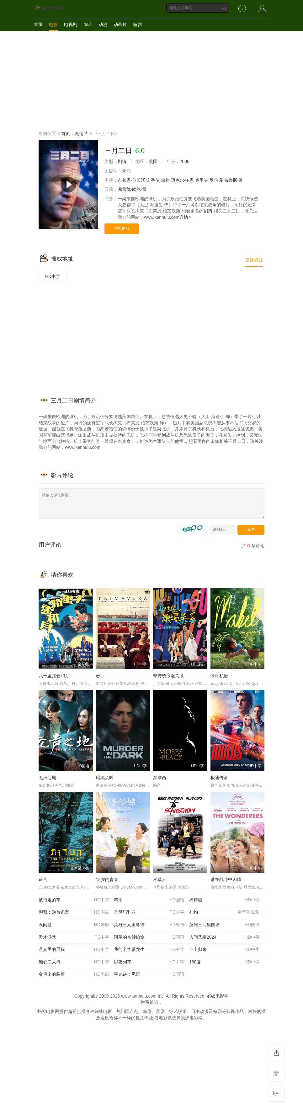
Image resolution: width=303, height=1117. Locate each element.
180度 (224, 962)
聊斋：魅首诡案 (74, 912)
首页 (38, 24)
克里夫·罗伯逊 (209, 180)
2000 (184, 161)
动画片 (120, 24)
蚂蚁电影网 (218, 996)
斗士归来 (224, 950)
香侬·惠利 (160, 180)
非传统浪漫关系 (168, 675)
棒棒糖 (224, 900)
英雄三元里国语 (224, 925)
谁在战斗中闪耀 (225, 879)
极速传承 (219, 777)
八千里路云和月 (54, 675)
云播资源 (254, 259)
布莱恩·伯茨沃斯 (134, 180)
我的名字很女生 (149, 950)
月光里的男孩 (74, 950)
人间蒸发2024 (224, 937)
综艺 (87, 24)
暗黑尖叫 (105, 777)
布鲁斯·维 (233, 180)
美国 (153, 161)
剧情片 (81, 133)
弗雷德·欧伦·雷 (132, 189)
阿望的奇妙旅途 (149, 937)
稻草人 (159, 879)
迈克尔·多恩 (182, 180)
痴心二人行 (74, 962)
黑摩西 (159, 777)
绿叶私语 (219, 675)
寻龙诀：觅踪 (149, 974)
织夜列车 (149, 962)
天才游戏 (74, 937)
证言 (43, 879)
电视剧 (70, 24)
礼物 (224, 912)
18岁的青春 (107, 879)
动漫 (102, 24)
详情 (186, 217)
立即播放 (121, 228)
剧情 (122, 161)
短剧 (137, 24)
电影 (53, 24)
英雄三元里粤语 (149, 925)
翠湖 (149, 900)
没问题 (74, 925)
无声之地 (47, 777)
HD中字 (52, 276)
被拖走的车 (74, 900)
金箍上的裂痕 (74, 974)
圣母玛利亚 (149, 912)
